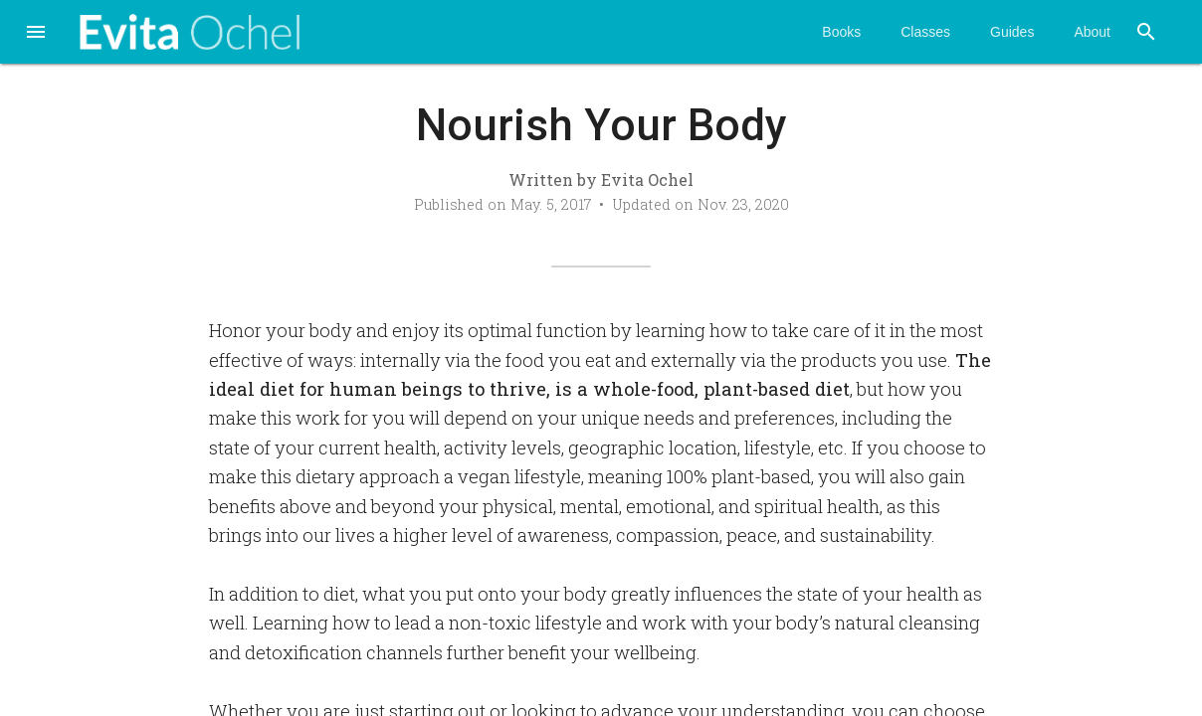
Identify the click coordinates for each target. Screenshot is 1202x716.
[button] (36, 34)
